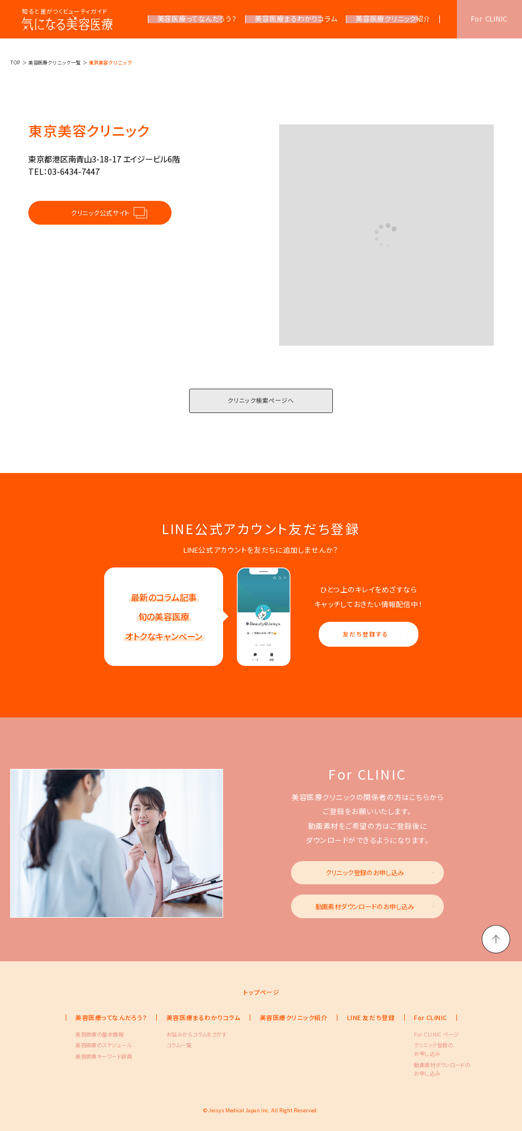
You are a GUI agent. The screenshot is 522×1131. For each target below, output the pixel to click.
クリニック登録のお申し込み (365, 872)
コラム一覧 (178, 1045)
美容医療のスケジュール (93, 1045)
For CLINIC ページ (432, 1034)
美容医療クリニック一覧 (54, 62)
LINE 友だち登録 (371, 1017)
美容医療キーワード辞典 (93, 1056)
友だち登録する (365, 634)
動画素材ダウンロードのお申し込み (364, 906)
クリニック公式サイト (100, 212)
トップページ (261, 992)
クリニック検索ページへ (261, 400)
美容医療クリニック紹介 (294, 1017)
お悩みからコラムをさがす (184, 1034)
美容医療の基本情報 (93, 1034)
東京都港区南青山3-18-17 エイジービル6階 (104, 159)
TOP (15, 62)
